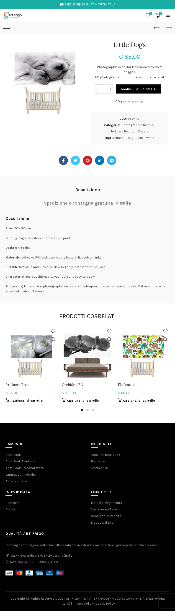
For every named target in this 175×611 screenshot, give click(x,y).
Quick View (53, 339)
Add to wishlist (132, 102)
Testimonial (99, 468)
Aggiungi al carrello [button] (26, 401)
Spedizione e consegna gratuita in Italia (87, 203)
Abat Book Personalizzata (24, 468)
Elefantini (126, 385)
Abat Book (13, 455)
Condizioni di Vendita (106, 516)
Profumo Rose (17, 385)
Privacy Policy (82, 604)
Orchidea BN (72, 385)
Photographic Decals (137, 125)
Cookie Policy (105, 604)
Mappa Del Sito (102, 523)
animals (118, 138)
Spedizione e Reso (104, 509)
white (150, 138)
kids (140, 138)
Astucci (11, 509)
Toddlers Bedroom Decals (129, 131)
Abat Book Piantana (20, 461)
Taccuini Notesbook (105, 455)
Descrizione (87, 189)
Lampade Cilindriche (20, 475)
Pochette (98, 461)
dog (130, 138)
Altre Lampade (16, 481)
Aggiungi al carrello (139, 89)
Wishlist (150, 13)
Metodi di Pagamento (106, 503)
